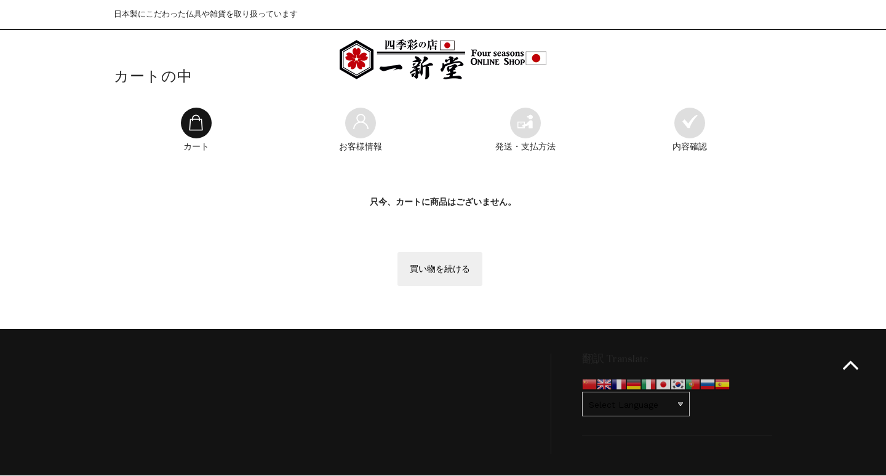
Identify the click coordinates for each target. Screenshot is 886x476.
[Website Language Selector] (636, 404)
